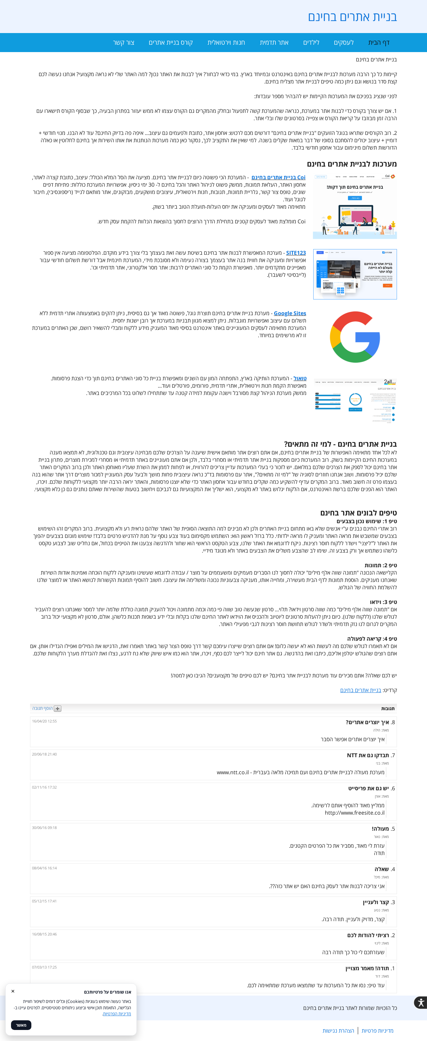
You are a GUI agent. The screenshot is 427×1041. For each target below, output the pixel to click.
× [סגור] (13, 990)
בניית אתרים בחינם (352, 16)
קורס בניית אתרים (171, 42)
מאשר (21, 1025)
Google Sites (290, 313)
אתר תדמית (274, 42)
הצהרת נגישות (338, 1030)
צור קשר (123, 42)
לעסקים (344, 42)
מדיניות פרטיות (378, 1030)
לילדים (311, 42)
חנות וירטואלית (226, 42)
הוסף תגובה (46, 708)
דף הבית (379, 42)
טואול (300, 378)
